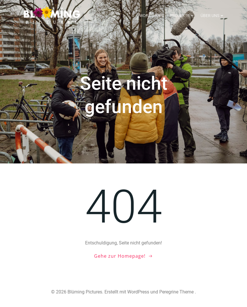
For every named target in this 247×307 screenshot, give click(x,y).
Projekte (182, 15)
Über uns (212, 15)
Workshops (151, 15)
